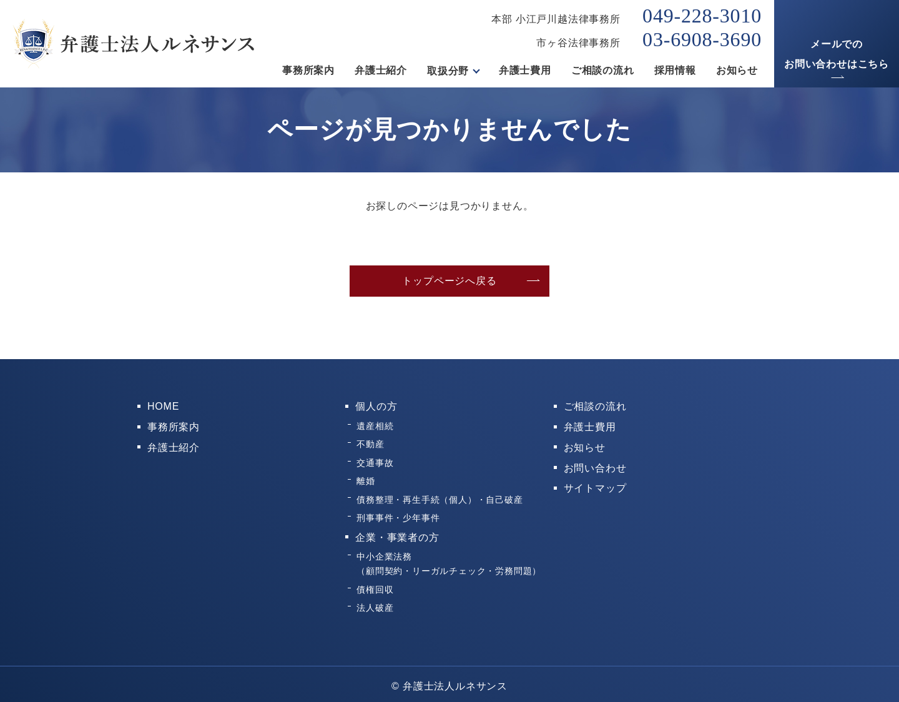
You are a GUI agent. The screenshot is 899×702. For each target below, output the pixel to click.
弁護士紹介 (381, 71)
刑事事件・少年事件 (398, 515)
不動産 (370, 443)
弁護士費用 (525, 71)
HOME (163, 406)
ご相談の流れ (602, 71)
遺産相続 (374, 425)
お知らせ (737, 71)
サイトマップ (595, 486)
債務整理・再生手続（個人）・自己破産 (439, 497)
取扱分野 (448, 71)
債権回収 (374, 585)
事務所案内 (308, 71)
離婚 (365, 479)
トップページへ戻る (449, 280)
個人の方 (376, 406)
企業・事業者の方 (397, 534)
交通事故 (374, 461)
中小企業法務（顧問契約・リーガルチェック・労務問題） (448, 560)
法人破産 (374, 603)
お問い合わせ (595, 466)
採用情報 (675, 71)
